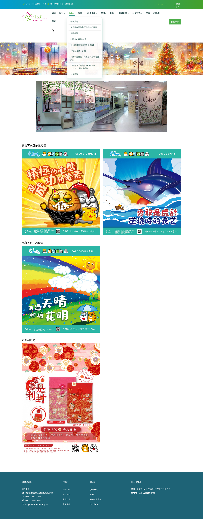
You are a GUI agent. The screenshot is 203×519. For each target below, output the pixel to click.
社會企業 (92, 13)
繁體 (178, 3)
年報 (92, 494)
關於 (62, 13)
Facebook (94, 504)
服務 (81, 13)
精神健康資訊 (95, 499)
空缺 (148, 13)
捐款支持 (175, 22)
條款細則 (66, 494)
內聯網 (156, 13)
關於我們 (66, 489)
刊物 (113, 13)
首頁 (54, 13)
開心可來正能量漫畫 (34, 145)
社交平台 (138, 13)
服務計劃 (124, 13)
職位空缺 (66, 504)
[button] (61, 150)
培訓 (104, 13)
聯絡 (54, 20)
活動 (72, 13)
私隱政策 (66, 499)
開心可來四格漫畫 (33, 243)
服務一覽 (94, 489)
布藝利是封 (28, 340)
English (177, 6)
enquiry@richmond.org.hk (35, 504)
